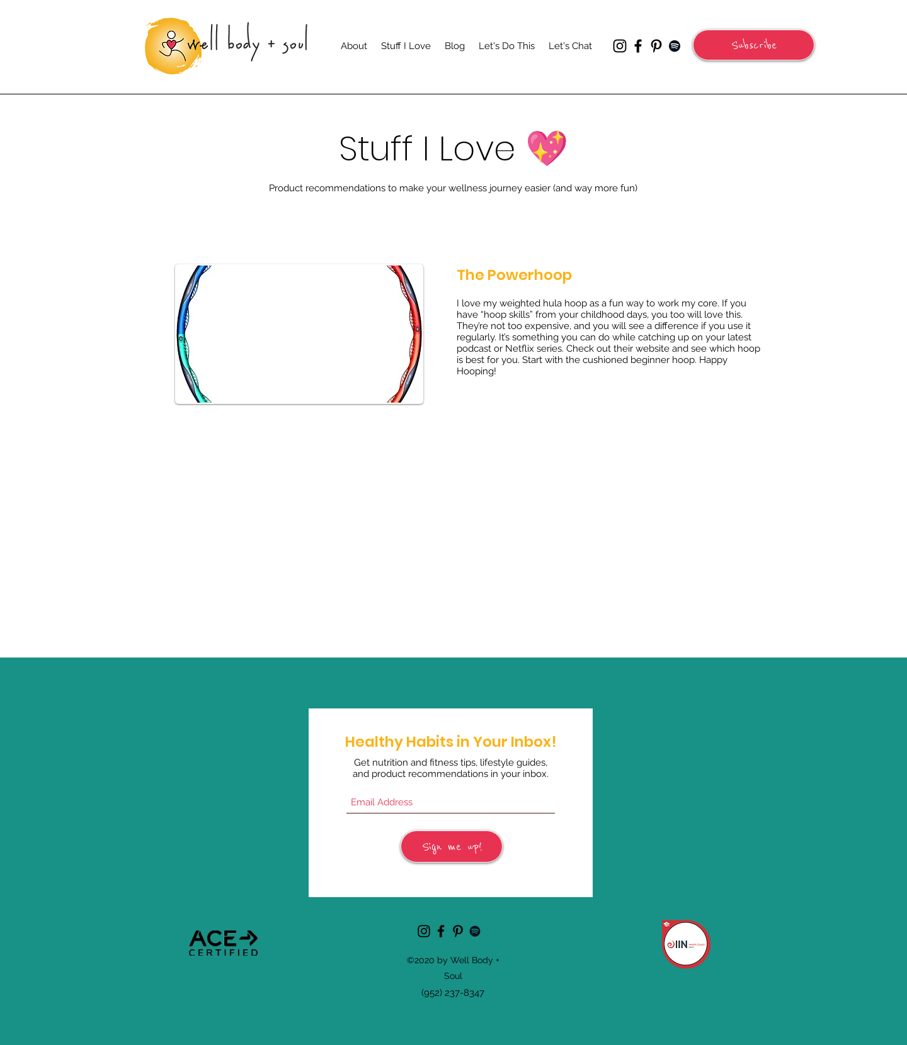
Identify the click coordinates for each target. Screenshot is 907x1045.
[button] (753, 45)
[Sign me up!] (452, 846)
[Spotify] (674, 46)
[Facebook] (638, 46)
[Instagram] (620, 46)
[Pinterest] (656, 46)
